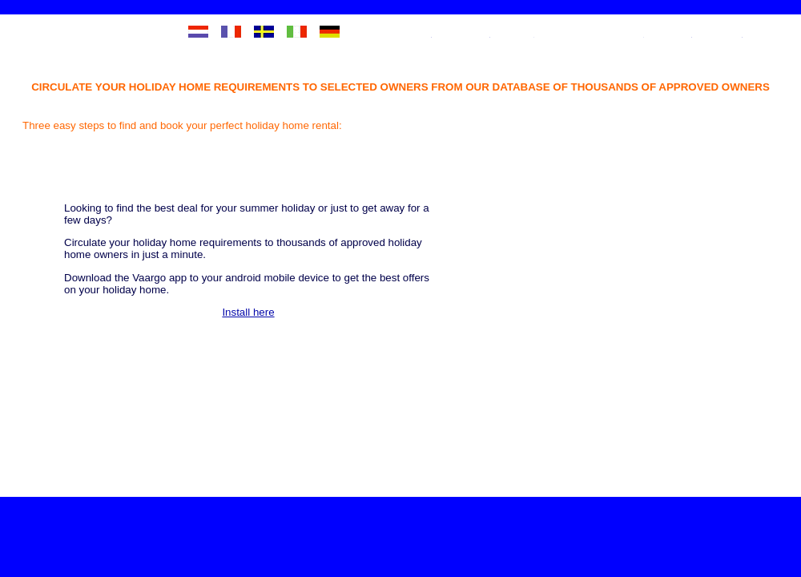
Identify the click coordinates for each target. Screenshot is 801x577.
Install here (328, 348)
